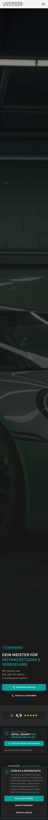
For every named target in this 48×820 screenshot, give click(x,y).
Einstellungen (24, 812)
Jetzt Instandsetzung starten (24, 743)
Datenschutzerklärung (30, 792)
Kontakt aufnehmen (24, 695)
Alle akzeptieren (24, 798)
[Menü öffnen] (43, 4)
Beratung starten (24, 687)
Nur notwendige (24, 805)
